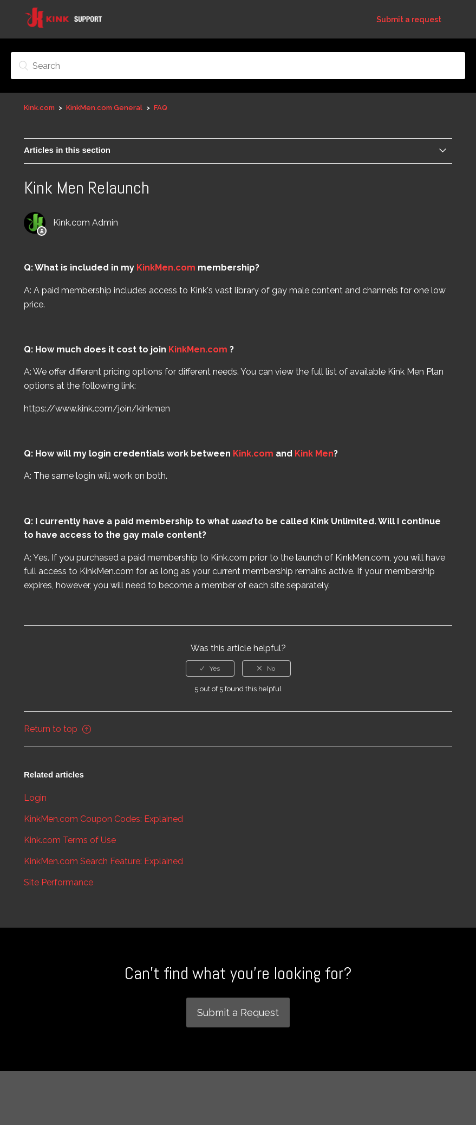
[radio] (210, 668)
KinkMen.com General (105, 108)
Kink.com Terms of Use (70, 840)
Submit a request (408, 19)
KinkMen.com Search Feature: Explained (103, 861)
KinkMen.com (167, 267)
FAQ (160, 108)
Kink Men (314, 453)
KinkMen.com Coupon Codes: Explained (103, 819)
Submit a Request (238, 1012)
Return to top (57, 729)
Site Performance (58, 882)
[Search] (238, 65)
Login (35, 798)
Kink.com (39, 108)
